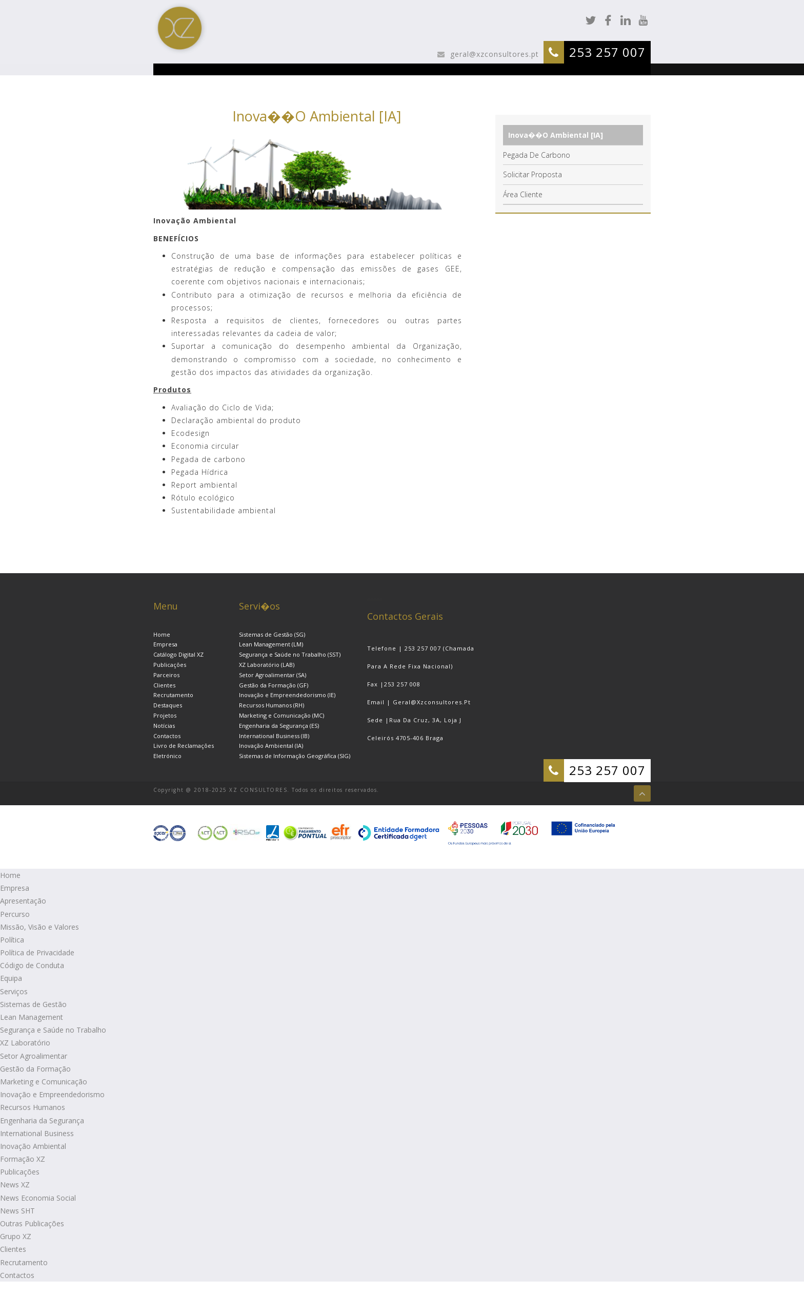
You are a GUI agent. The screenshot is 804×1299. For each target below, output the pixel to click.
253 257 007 (607, 52)
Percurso (15, 914)
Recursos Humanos (32, 1107)
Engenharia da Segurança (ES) (279, 725)
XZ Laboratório (25, 1042)
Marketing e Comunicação (43, 1081)
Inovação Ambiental (33, 1146)
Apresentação (23, 901)
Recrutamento (173, 695)
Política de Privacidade (37, 952)
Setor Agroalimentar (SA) (272, 675)
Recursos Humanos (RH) (271, 705)
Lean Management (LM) (271, 644)
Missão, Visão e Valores (39, 927)
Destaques (167, 705)
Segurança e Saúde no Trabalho (53, 1030)
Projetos (164, 715)
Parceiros (166, 675)
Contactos (166, 736)
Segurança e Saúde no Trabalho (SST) (289, 654)
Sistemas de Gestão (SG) (272, 634)
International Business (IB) (274, 736)
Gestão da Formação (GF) (273, 685)
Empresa (165, 644)
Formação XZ (22, 1159)
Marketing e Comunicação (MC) (281, 715)
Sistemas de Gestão (33, 1004)
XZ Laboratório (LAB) (266, 664)
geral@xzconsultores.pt (493, 54)
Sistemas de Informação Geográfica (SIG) (294, 756)
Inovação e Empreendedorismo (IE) (287, 695)
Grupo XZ (15, 1236)
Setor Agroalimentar (33, 1056)
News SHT (17, 1211)
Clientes (164, 685)
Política (12, 940)
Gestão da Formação (35, 1069)
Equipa (11, 978)
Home (161, 634)
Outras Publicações (32, 1223)
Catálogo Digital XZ (178, 654)
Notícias (164, 725)
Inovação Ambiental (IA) (271, 745)
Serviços (14, 991)
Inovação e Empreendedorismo (52, 1094)
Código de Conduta (32, 965)
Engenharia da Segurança (42, 1120)
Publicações (169, 664)
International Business (37, 1133)
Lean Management (31, 1017)
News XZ (15, 1184)
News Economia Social (38, 1198)
